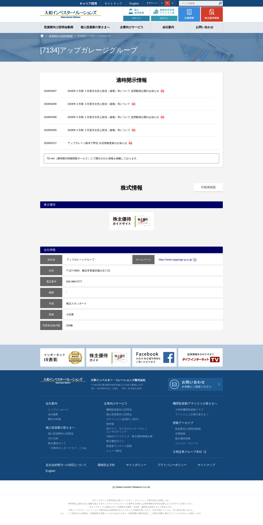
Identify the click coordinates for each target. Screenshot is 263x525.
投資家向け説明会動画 (61, 36)
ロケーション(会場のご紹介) (122, 419)
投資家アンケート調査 (119, 446)
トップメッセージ (58, 409)
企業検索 (180, 433)
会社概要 (53, 414)
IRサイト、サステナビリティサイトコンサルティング (126, 430)
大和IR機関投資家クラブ (189, 409)
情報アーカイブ (183, 422)
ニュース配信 (114, 450)
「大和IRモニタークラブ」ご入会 (67, 448)
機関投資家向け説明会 (119, 409)
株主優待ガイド (57, 443)
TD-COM (53, 438)
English (134, 3)
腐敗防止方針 (106, 464)
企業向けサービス (115, 403)
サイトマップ (113, 3)
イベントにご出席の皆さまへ (191, 414)
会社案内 (51, 403)
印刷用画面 (208, 187)
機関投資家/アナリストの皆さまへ (195, 403)
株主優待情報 (182, 438)
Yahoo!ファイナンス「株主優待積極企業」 (130, 436)
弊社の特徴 (54, 419)
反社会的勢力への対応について (66, 464)
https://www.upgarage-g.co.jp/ (177, 259)
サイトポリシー (136, 464)
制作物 (110, 423)
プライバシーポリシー (172, 464)
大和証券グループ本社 (187, 451)
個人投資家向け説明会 (61, 433)
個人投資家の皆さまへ (60, 427)
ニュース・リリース (186, 443)
